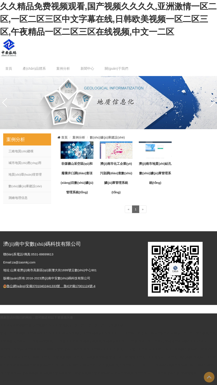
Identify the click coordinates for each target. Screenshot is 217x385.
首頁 (8, 68)
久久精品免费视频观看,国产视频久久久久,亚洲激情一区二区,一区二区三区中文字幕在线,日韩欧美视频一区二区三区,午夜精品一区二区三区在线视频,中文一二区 (108, 19)
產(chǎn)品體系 (34, 68)
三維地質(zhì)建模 (20, 151)
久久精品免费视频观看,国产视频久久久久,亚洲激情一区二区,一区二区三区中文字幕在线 (62, 325)
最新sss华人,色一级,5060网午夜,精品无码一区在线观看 (76, 365)
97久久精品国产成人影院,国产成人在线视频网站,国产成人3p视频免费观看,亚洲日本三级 (66, 357)
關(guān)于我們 (116, 68)
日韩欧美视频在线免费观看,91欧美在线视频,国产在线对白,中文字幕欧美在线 (126, 373)
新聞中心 (87, 68)
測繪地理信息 (18, 197)
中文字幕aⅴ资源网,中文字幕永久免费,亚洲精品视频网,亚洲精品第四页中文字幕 (82, 341)
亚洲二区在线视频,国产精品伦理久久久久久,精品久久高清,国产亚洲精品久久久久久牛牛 (62, 333)
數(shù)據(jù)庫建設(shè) (25, 186)
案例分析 (63, 68)
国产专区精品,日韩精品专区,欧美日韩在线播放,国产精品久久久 (68, 349)
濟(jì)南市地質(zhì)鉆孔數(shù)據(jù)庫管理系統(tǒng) (155, 173)
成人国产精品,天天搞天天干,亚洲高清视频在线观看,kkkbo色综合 (161, 365)
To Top (209, 377)
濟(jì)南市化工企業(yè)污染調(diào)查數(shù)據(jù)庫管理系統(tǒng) (116, 178)
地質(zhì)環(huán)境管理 (25, 174)
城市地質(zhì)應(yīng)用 (24, 163)
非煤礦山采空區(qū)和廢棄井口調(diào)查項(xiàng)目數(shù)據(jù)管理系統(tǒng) (77, 178)
